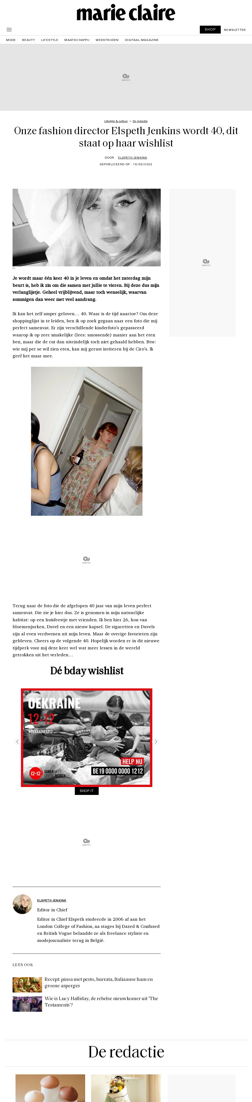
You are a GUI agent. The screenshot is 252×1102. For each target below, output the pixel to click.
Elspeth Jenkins (132, 157)
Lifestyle (49, 39)
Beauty (28, 39)
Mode (11, 39)
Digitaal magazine (142, 39)
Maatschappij (76, 39)
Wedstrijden (107, 39)
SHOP (210, 29)
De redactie (126, 1053)
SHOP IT (87, 790)
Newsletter (235, 29)
